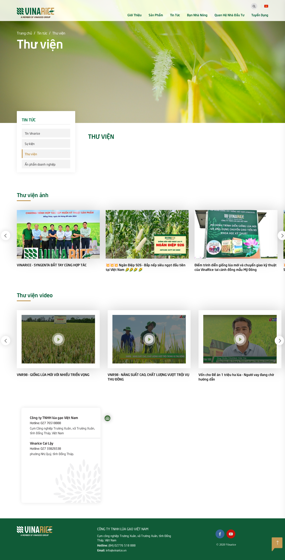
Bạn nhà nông (197, 14)
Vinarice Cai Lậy (41, 443)
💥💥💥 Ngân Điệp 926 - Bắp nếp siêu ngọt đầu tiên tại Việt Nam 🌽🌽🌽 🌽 (145, 267)
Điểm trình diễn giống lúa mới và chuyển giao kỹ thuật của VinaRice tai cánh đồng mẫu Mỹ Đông (235, 267)
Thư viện (58, 32)
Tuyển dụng (259, 14)
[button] (5, 235)
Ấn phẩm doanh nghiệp (40, 164)
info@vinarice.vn (116, 550)
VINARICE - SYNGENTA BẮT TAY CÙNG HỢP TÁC (51, 265)
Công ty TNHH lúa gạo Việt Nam (54, 417)
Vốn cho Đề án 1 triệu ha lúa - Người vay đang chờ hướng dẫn (236, 376)
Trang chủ (24, 32)
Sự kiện (30, 143)
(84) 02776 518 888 (122, 545)
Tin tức (175, 14)
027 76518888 (51, 422)
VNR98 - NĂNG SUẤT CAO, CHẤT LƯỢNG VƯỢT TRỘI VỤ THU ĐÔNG (148, 376)
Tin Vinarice (32, 133)
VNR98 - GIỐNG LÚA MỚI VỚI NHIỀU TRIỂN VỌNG (53, 374)
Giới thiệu (134, 14)
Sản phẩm (156, 14)
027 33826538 (51, 448)
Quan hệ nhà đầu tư (229, 14)
